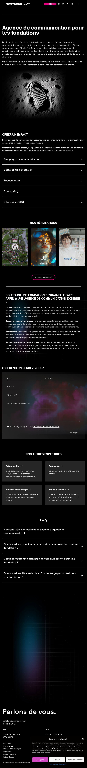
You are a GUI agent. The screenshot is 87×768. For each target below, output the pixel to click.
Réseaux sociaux (9, 754)
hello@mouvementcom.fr (14, 721)
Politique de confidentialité (58, 764)
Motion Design (8, 757)
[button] (83, 739)
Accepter (40, 760)
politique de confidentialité (46, 426)
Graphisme (7, 751)
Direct (50, 4)
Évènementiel (8, 746)
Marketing (7, 743)
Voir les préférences (75, 760)
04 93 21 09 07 (9, 724)
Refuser (57, 760)
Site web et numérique (12, 749)
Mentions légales (8, 762)
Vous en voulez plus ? (43, 277)
